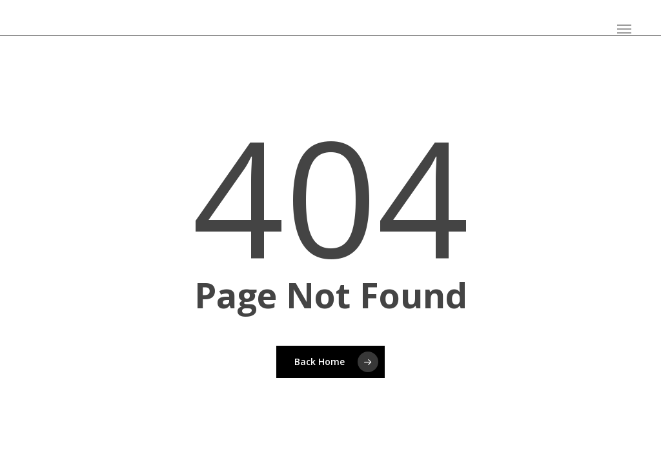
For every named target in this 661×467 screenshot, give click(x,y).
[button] (624, 29)
